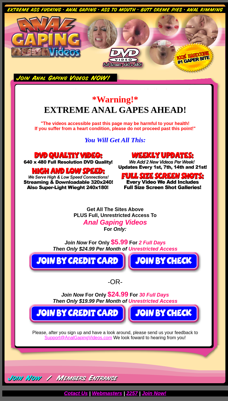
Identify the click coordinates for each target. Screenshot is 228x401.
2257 (132, 393)
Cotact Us (76, 393)
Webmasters (107, 393)
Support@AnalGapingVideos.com (78, 337)
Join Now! (154, 393)
